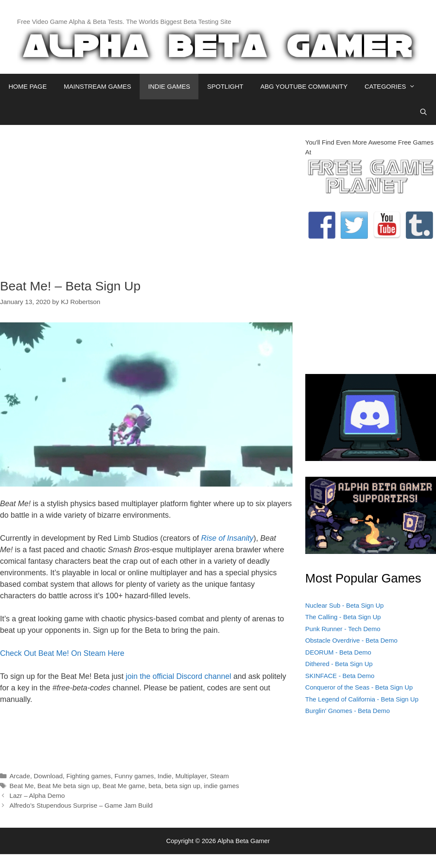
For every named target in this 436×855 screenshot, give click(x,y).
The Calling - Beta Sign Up (343, 616)
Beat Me (21, 785)
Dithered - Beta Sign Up (339, 663)
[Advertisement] (146, 197)
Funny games (134, 776)
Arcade (19, 776)
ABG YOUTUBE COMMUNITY (303, 86)
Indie (165, 776)
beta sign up (182, 785)
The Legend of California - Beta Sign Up (362, 699)
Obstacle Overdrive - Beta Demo (351, 640)
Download (48, 776)
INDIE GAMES (169, 86)
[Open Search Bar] (423, 112)
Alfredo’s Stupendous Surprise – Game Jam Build (80, 805)
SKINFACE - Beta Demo (340, 675)
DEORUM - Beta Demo (338, 652)
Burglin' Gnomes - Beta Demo (347, 710)
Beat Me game (124, 785)
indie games (221, 785)
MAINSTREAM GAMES (97, 86)
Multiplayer (191, 776)
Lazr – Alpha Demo (37, 795)
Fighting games (88, 776)
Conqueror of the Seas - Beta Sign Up (359, 687)
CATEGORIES (394, 86)
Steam (219, 776)
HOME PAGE (28, 86)
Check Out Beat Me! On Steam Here (62, 653)
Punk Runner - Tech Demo (342, 628)
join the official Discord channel (178, 676)
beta (155, 785)
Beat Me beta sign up (68, 785)
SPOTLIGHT (225, 86)
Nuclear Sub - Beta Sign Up (344, 605)
